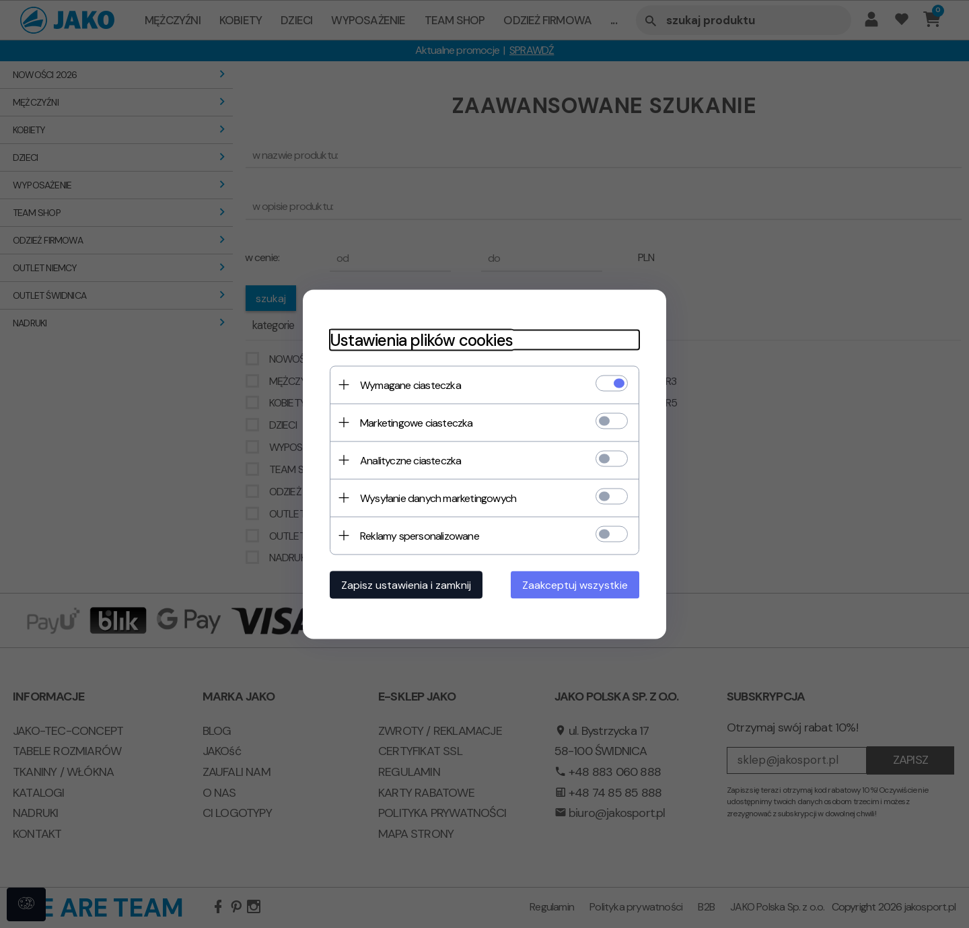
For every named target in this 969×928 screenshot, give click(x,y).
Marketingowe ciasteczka (416, 422)
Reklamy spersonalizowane (419, 535)
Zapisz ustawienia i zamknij (406, 584)
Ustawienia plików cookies (421, 339)
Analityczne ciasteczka (410, 460)
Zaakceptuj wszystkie (575, 584)
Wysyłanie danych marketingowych (438, 498)
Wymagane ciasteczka (410, 385)
